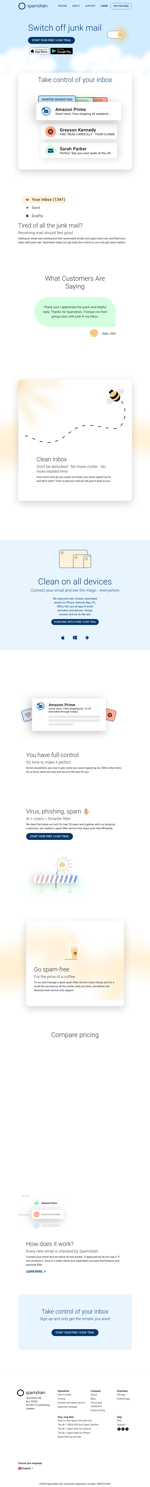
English (24, 1468)
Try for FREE (121, 6)
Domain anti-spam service (71, 1402)
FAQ (119, 1420)
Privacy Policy (98, 1410)
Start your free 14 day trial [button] (51, 40)
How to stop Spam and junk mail (75, 1420)
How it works (64, 1394)
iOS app (121, 1394)
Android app (123, 1398)
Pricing (62, 6)
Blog (93, 1398)
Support (90, 6)
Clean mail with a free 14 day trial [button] (75, 622)
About (76, 6)
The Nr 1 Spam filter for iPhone (74, 1433)
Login (104, 6)
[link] (36, 1271)
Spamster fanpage (67, 1406)
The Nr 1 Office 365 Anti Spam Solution (78, 1424)
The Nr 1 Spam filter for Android (74, 1428)
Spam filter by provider (69, 1436)
